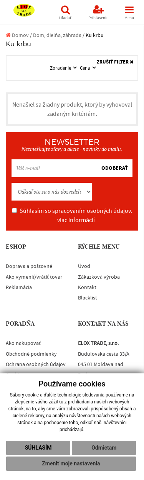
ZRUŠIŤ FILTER (115, 62)
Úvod (84, 266)
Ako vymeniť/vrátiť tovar (34, 277)
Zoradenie (61, 68)
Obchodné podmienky (31, 354)
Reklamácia (19, 287)
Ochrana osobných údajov (36, 364)
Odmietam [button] (103, 448)
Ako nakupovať (23, 343)
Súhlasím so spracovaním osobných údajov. (72, 215)
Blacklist (87, 297)
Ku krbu (95, 35)
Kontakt (87, 287)
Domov (17, 35)
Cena (85, 68)
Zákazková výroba (99, 277)
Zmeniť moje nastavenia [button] (71, 463)
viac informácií (76, 220)
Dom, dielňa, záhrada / (58, 35)
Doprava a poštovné (29, 266)
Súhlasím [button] (38, 448)
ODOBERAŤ (114, 168)
